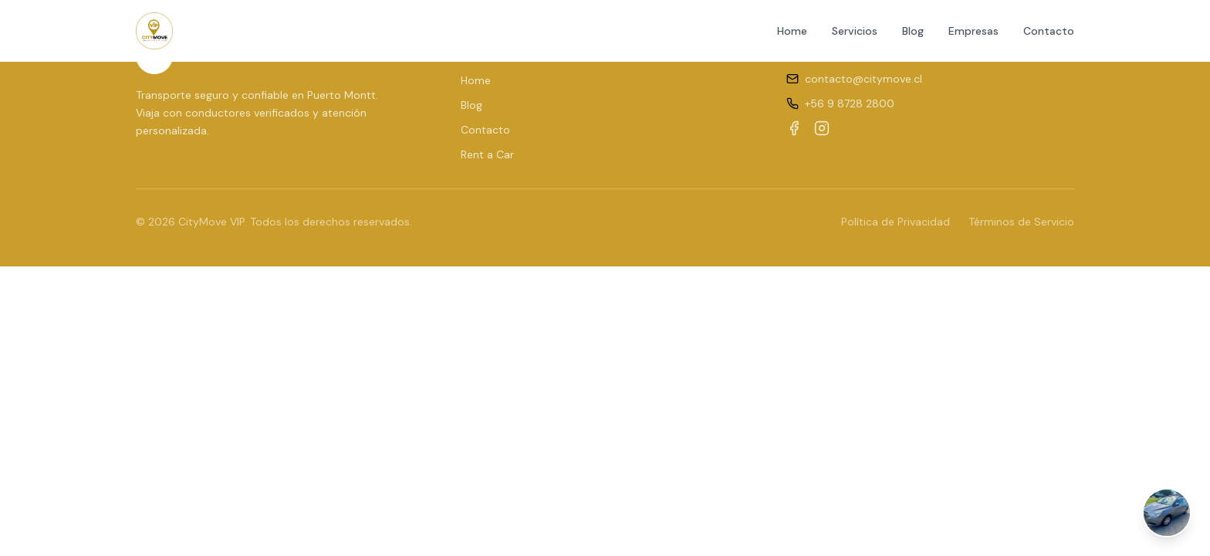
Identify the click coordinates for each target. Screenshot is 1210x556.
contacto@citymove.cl (863, 79)
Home (792, 31)
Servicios (854, 31)
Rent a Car (487, 154)
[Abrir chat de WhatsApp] (1166, 512)
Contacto (1048, 31)
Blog (913, 31)
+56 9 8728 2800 (849, 103)
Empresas (973, 31)
